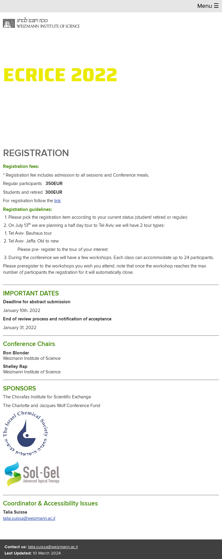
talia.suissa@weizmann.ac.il (29, 518)
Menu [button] (208, 6)
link (57, 201)
